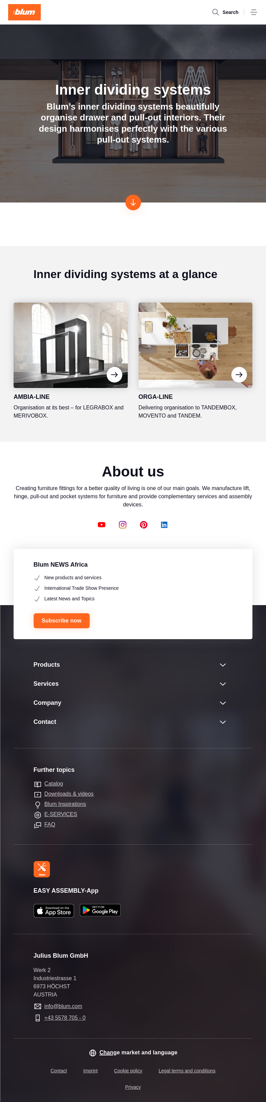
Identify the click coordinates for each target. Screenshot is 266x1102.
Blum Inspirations (65, 804)
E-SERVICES (61, 814)
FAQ (50, 824)
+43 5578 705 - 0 (65, 1018)
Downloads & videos (69, 794)
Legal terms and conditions (187, 1070)
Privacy (133, 1087)
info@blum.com (63, 1006)
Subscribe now (62, 620)
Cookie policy (128, 1070)
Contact (59, 1070)
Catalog (54, 784)
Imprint (90, 1070)
